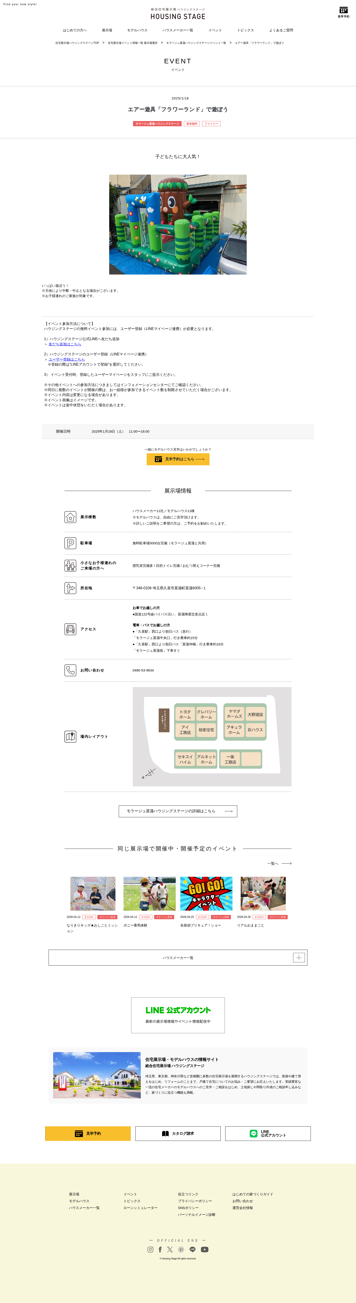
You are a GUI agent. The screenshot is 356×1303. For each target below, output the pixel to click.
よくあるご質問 (281, 30)
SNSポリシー (188, 1212)
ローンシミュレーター (141, 1212)
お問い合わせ (242, 1205)
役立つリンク (188, 1198)
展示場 (107, 30)
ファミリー (211, 123)
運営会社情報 (242, 1212)
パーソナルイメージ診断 (196, 1218)
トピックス (245, 30)
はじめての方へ (75, 30)
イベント (215, 30)
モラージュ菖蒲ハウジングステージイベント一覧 (196, 43)
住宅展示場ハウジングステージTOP (77, 43)
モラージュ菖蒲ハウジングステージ (157, 123)
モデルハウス (137, 30)
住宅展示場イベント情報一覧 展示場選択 (133, 43)
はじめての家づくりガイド (252, 1198)
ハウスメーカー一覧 (178, 30)
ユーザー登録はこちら (67, 359)
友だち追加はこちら (65, 344)
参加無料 (191, 123)
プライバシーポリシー (195, 1205)
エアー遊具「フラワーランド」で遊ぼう (259, 43)
